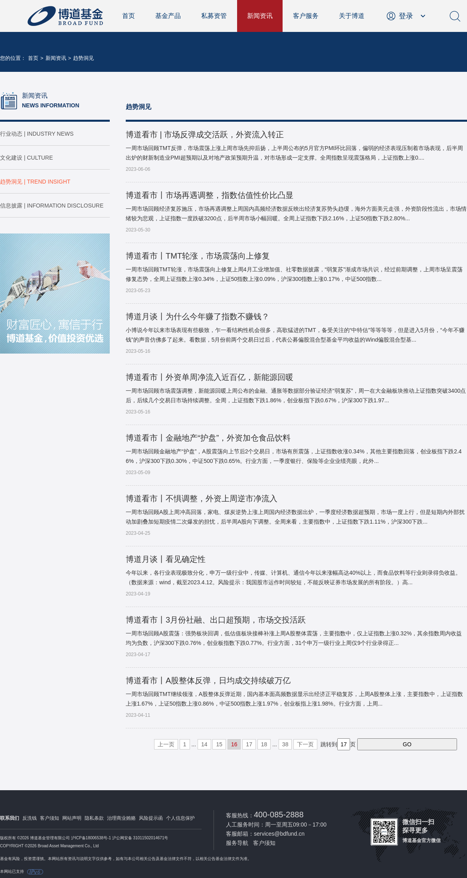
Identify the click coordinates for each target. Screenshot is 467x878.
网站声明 (71, 818)
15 (219, 744)
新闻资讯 (260, 15)
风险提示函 (151, 818)
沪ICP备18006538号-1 (91, 838)
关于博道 (351, 15)
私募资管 (214, 15)
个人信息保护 (180, 818)
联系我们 (9, 818)
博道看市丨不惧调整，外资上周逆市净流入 (201, 498)
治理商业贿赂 (121, 818)
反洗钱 (29, 818)
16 (234, 744)
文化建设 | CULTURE (26, 157)
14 (204, 744)
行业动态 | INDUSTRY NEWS (36, 134)
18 (264, 744)
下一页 (305, 744)
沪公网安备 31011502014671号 (140, 838)
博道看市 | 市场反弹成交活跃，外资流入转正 (205, 134)
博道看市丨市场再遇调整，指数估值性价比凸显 (209, 195)
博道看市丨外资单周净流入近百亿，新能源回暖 (209, 377)
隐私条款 (94, 818)
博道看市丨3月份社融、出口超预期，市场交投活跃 (216, 619)
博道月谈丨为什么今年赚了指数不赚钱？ (197, 316)
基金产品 (168, 15)
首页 (128, 15)
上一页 (166, 744)
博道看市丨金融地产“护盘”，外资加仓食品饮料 (208, 437)
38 (285, 744)
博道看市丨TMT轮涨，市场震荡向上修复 (198, 255)
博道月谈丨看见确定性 (166, 559)
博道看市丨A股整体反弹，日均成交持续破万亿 (208, 680)
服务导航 (237, 843)
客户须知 (49, 818)
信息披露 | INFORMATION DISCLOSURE (51, 205)
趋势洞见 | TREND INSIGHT (35, 181)
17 (249, 744)
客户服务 (306, 15)
